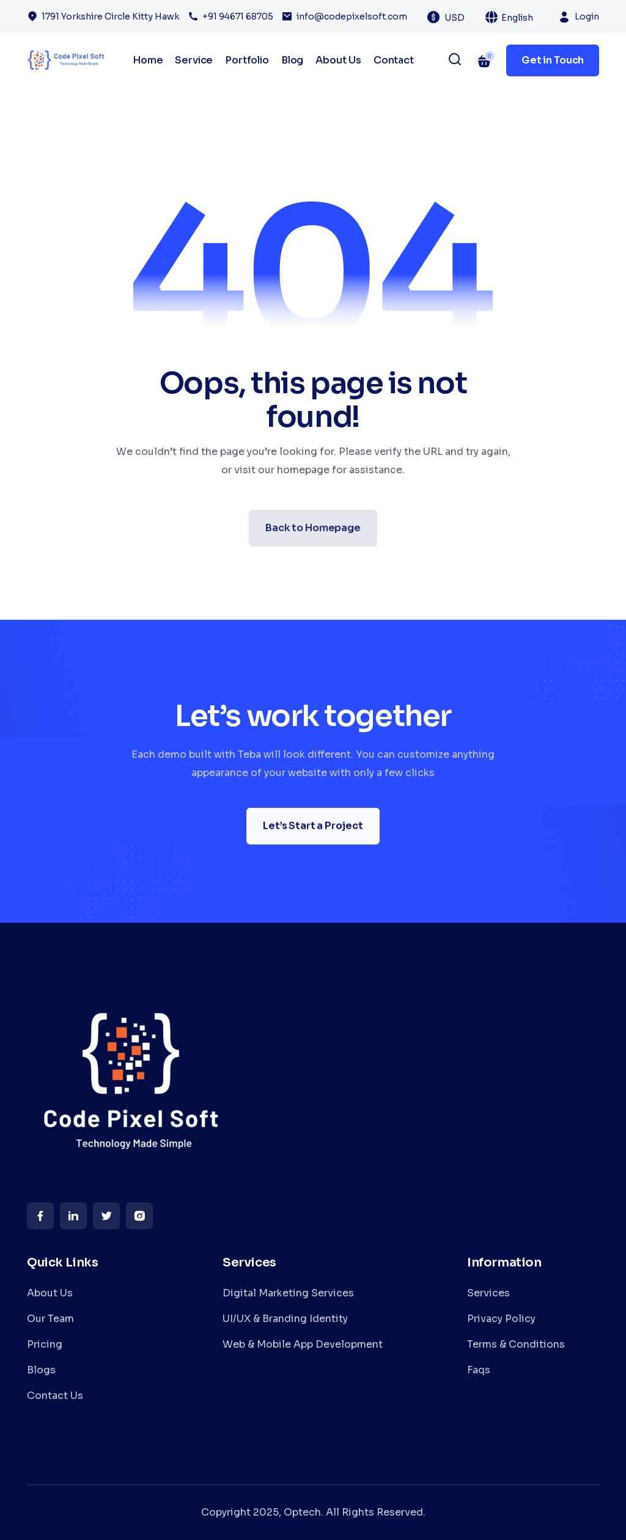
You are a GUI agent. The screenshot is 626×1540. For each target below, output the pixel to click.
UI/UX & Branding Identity (285, 1318)
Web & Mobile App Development (303, 1344)
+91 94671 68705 (237, 16)
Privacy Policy (501, 1318)
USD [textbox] (454, 17)
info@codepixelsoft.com (351, 16)
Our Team (50, 1318)
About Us (338, 60)
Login (587, 16)
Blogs (41, 1370)
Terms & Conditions (516, 1344)
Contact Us (55, 1395)
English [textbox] (517, 17)
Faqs (478, 1370)
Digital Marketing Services (288, 1293)
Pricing (44, 1344)
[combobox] (461, 17)
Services (488, 1293)
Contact (394, 60)
